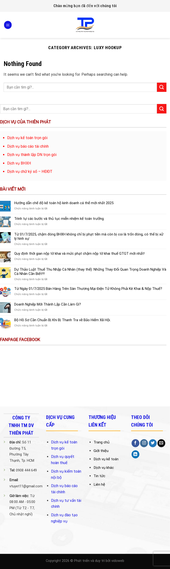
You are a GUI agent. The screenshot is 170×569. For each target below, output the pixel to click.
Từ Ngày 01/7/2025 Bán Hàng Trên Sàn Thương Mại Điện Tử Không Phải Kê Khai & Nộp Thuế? (88, 289)
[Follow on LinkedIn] (135, 454)
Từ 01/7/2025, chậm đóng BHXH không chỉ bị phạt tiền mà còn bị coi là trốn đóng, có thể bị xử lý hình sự (88, 236)
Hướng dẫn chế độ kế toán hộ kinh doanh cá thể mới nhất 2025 (63, 203)
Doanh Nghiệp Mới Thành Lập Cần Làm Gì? (47, 304)
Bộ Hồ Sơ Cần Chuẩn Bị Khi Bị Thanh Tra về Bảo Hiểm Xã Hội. (62, 320)
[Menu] (8, 25)
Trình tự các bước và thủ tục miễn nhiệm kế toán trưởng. (59, 218)
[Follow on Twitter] (153, 443)
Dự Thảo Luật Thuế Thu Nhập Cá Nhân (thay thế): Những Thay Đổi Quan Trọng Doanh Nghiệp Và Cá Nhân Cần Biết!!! (90, 271)
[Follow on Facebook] (135, 443)
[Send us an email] (161, 443)
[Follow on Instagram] (144, 443)
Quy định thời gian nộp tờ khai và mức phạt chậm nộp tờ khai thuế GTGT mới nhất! (79, 253)
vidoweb (117, 561)
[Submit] (161, 87)
